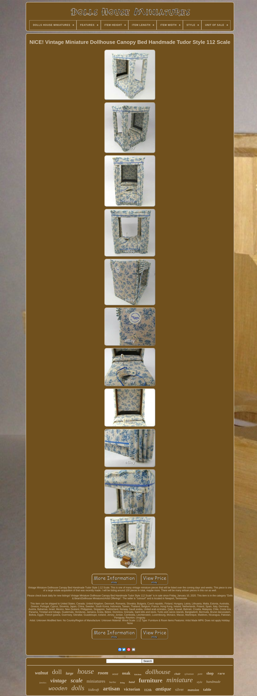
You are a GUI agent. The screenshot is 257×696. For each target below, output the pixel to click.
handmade (213, 682)
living (122, 683)
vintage (58, 681)
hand (132, 682)
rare (221, 674)
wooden (58, 689)
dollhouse (157, 671)
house (86, 671)
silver (179, 689)
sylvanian (189, 674)
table (207, 689)
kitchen (137, 674)
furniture (150, 680)
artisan (111, 688)
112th (147, 690)
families (42, 682)
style (199, 682)
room (103, 672)
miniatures (96, 681)
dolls (77, 688)
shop (210, 673)
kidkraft (93, 690)
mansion (193, 690)
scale (77, 680)
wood (115, 674)
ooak (126, 673)
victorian (132, 689)
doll (57, 671)
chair (177, 673)
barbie (112, 682)
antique (163, 689)
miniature (179, 680)
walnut (41, 672)
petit (200, 673)
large (69, 673)
